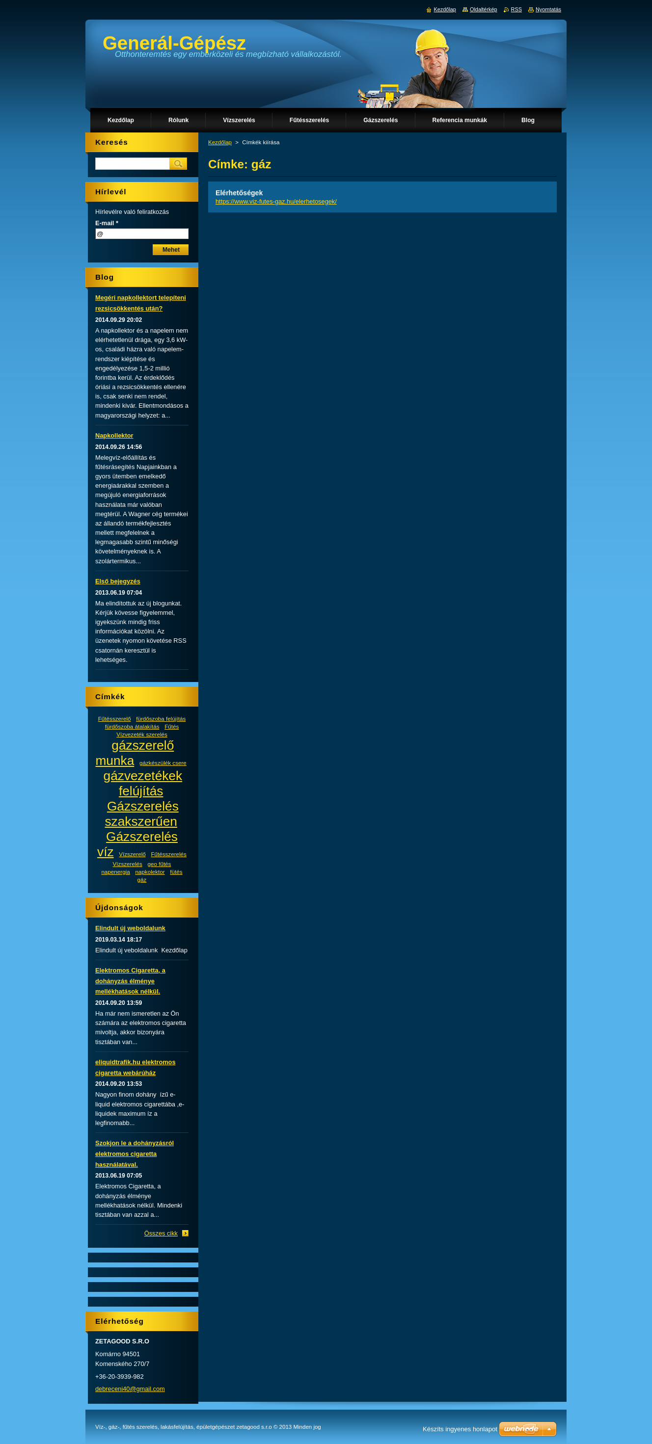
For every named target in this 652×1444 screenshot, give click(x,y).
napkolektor (149, 871)
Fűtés (171, 726)
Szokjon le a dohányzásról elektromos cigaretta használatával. (134, 1153)
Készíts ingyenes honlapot (460, 1429)
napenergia (115, 871)
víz (105, 851)
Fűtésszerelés (169, 854)
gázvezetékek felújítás (143, 783)
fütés (176, 871)
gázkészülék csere (163, 763)
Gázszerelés (142, 836)
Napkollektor (114, 435)
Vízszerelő (132, 854)
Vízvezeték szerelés (141, 734)
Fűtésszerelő (114, 718)
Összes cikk (161, 1233)
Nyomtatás (548, 9)
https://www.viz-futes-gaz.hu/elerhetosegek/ (276, 201)
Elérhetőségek (239, 193)
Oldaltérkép (483, 9)
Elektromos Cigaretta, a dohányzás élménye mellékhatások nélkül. (130, 981)
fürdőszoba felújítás (161, 718)
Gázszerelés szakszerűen (141, 814)
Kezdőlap (220, 142)
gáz (142, 879)
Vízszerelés (127, 864)
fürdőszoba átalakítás (132, 726)
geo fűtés (159, 864)
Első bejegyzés (117, 581)
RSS (516, 9)
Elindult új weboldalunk (130, 928)
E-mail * (106, 223)
